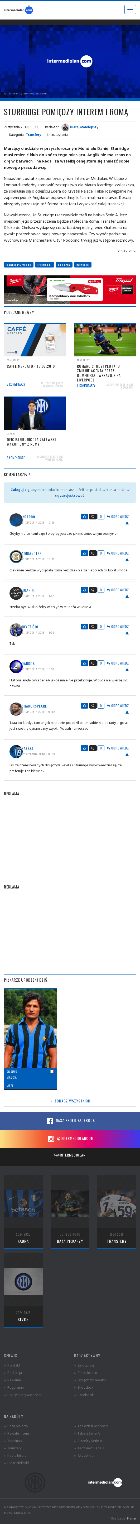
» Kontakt (12, 1365)
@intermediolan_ (70, 1155)
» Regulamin (14, 1387)
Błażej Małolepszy (79, 127)
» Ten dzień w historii (91, 1426)
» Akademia (83, 1455)
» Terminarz (13, 1440)
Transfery (33, 134)
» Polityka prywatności (22, 1394)
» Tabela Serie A (87, 1433)
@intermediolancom (70, 1139)
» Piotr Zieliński (16, 1462)
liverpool (44, 265)
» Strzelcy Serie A (88, 1440)
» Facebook (84, 1394)
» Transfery (13, 1448)
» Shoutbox (83, 1387)
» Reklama (12, 1380)
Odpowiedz (118, 516)
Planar (131, 1518)
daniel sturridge (18, 265)
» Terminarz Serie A (89, 1448)
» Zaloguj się (84, 1365)
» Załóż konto (85, 1372)
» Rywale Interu (16, 1433)
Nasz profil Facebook (70, 1121)
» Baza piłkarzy (16, 1426)
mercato (82, 265)
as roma (64, 265)
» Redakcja (13, 1372)
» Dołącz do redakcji (90, 1380)
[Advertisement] (70, 839)
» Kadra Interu (15, 1455)
